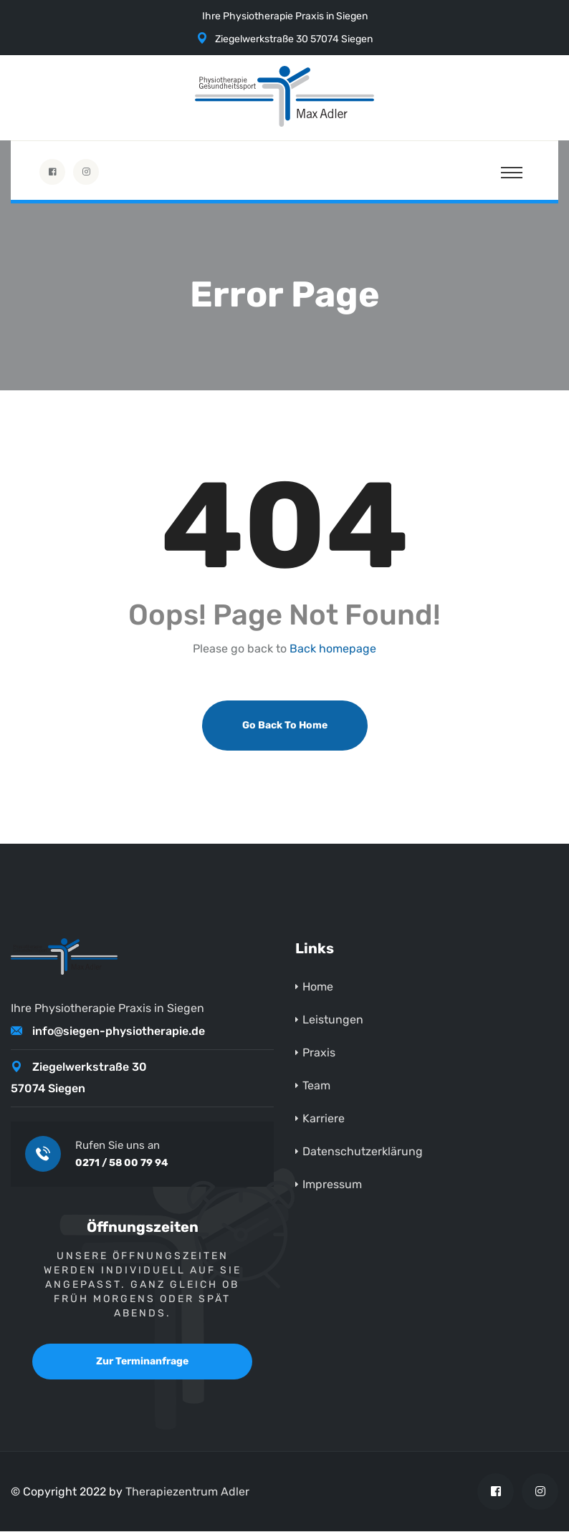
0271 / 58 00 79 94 (121, 1163)
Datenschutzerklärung (362, 1152)
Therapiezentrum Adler (187, 1492)
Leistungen (332, 1020)
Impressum (332, 1185)
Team (316, 1086)
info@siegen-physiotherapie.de (118, 1032)
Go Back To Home (284, 726)
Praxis (318, 1053)
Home (317, 987)
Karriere (323, 1119)
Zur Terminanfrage (142, 1362)
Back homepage (333, 649)
